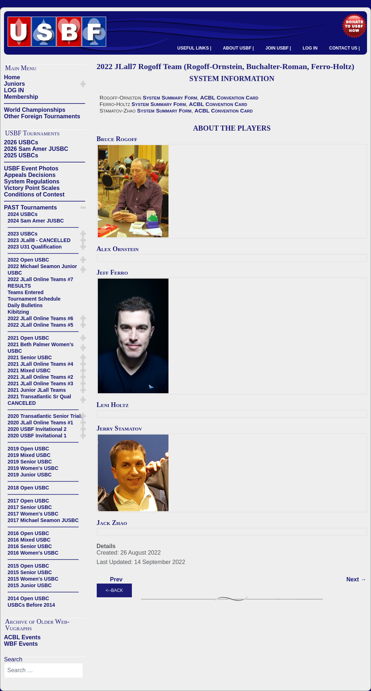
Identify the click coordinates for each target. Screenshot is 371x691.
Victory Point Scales (32, 188)
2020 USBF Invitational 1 (37, 435)
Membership (21, 97)
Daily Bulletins (25, 305)
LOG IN (310, 48)
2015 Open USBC (28, 566)
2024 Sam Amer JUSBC (36, 221)
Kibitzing (18, 312)
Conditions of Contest (34, 194)
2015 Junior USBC (29, 585)
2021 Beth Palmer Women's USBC (41, 348)
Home (12, 77)
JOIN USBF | (278, 48)
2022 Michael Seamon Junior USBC (42, 269)
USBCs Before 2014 (31, 605)
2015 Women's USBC (33, 579)
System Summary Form (170, 97)
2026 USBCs (21, 142)
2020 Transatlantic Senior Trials (45, 416)
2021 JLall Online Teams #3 (40, 383)
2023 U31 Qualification (35, 247)
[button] (83, 84)
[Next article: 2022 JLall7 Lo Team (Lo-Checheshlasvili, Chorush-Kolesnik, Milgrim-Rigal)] (356, 579)
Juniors (14, 84)
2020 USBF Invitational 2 (37, 429)
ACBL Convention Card (229, 97)
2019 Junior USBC (29, 475)
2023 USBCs (23, 234)
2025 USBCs (21, 155)
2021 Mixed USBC (29, 370)
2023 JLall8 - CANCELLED (39, 240)
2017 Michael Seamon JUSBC (43, 520)
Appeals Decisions (29, 175)
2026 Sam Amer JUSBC (36, 149)
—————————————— (44, 103)
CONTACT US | (344, 48)
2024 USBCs (23, 214)
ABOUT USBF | (238, 48)
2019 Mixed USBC (29, 455)
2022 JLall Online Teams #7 (40, 279)
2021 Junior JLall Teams (37, 390)
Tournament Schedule (34, 299)
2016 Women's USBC (33, 553)
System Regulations (31, 181)
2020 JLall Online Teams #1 (40, 422)
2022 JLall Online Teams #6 (40, 318)
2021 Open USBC (28, 338)
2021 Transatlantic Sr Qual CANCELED (39, 400)
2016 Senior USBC (30, 546)
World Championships (34, 110)
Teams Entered (25, 292)
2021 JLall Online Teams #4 (40, 364)
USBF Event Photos (31, 168)
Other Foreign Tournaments (42, 116)
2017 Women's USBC (33, 514)
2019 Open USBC (28, 449)
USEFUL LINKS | (194, 48)
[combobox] (43, 670)
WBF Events (21, 644)
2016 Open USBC (28, 533)
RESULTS (19, 286)
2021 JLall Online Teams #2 (40, 377)
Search (13, 659)
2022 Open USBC (28, 260)
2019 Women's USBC (33, 468)
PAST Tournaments (30, 207)
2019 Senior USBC (30, 462)
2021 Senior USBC (30, 357)
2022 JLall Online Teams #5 (40, 325)
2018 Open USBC (28, 488)
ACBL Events (22, 637)
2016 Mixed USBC (29, 540)
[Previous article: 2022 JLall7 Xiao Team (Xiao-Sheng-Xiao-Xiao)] (116, 579)
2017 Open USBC (28, 501)
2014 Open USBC (28, 598)
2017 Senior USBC (30, 507)
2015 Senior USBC (30, 572)
